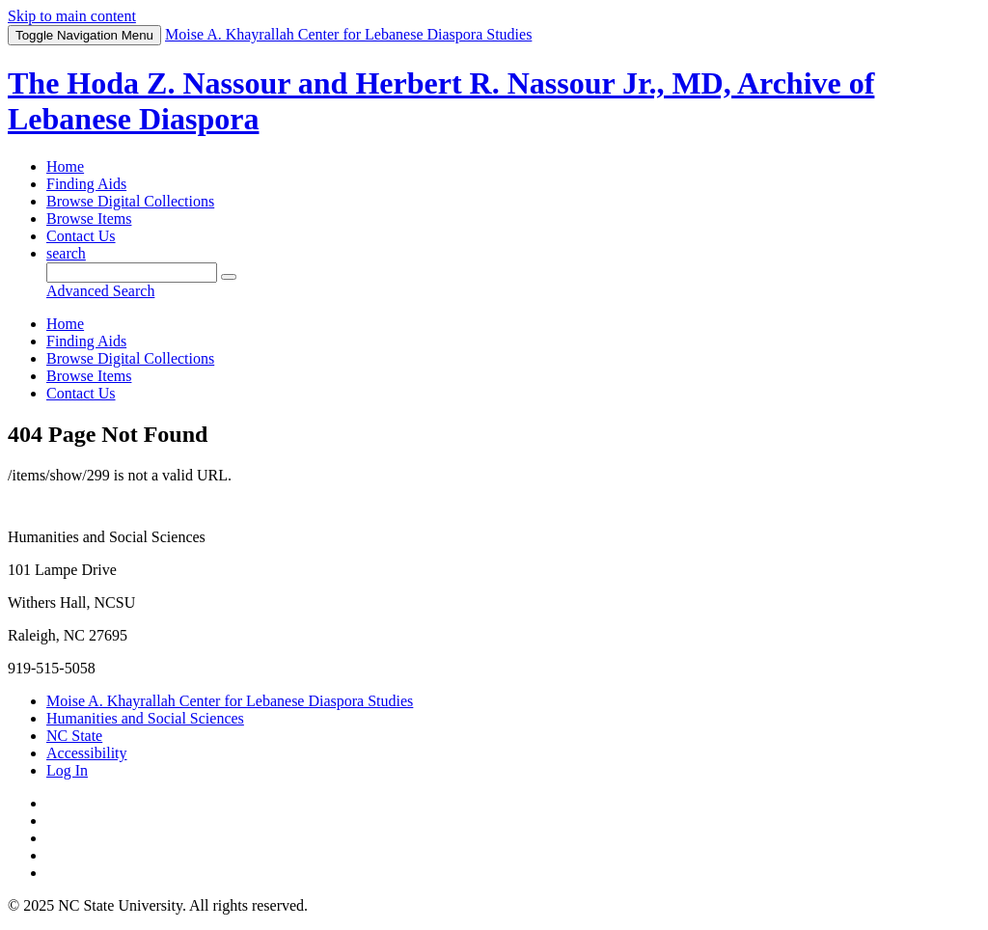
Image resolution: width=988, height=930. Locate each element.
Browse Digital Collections (130, 201)
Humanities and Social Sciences (145, 718)
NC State (74, 735)
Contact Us (81, 236)
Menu (84, 35)
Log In (67, 770)
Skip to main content (72, 16)
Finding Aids (86, 184)
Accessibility (86, 753)
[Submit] (228, 277)
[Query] (131, 272)
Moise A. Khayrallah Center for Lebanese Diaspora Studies (229, 701)
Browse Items (88, 218)
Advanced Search (100, 291)
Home (65, 166)
